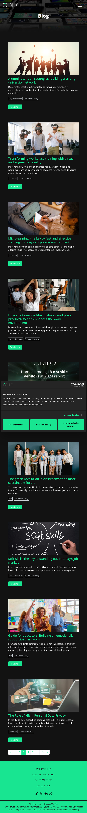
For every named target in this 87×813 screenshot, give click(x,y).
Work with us (43, 769)
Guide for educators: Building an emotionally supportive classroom (40, 637)
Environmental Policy (52, 809)
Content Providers (43, 774)
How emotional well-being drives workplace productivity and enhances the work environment (40, 319)
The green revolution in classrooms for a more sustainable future (42, 481)
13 (42, 752)
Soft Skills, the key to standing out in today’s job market (43, 560)
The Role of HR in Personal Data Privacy (37, 715)
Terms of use (9, 807)
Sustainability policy (70, 809)
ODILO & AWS (43, 785)
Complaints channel (23, 809)
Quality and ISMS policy (53, 807)
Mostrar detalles (71, 415)
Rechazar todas (16, 425)
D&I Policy (37, 809)
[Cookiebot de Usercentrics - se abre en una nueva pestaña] (72, 385)
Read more (15, 106)
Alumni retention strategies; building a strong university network (41, 80)
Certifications (36, 807)
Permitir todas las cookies (71, 424)
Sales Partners (43, 780)
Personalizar (43, 425)
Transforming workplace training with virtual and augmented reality (41, 160)
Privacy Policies (22, 807)
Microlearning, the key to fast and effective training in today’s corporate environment (39, 240)
